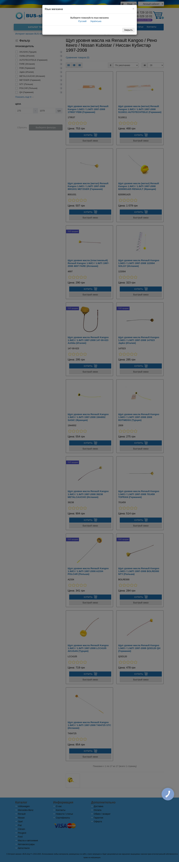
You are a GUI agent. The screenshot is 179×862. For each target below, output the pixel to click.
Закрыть (128, 30)
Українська (95, 21)
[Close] (133, 8)
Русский (82, 21)
